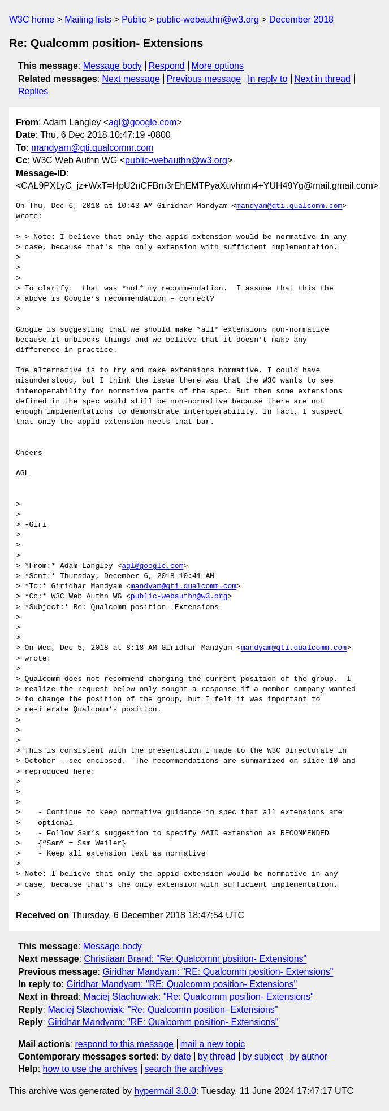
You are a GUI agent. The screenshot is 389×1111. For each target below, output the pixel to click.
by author (308, 1056)
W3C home (31, 19)
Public (134, 19)
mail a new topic (212, 1044)
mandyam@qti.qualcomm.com (92, 148)
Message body (112, 66)
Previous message (204, 79)
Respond (167, 66)
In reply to (267, 79)
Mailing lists (87, 19)
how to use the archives (90, 1069)
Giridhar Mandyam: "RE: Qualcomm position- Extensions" (217, 972)
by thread (217, 1056)
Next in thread (322, 79)
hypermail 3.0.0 (165, 1091)
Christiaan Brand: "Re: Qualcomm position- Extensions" (195, 959)
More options (218, 66)
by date (176, 1056)
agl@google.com (142, 122)
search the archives (184, 1069)
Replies (33, 91)
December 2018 (301, 19)
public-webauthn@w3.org (208, 19)
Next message (131, 79)
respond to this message (124, 1044)
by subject (262, 1056)
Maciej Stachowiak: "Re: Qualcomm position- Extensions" (199, 996)
